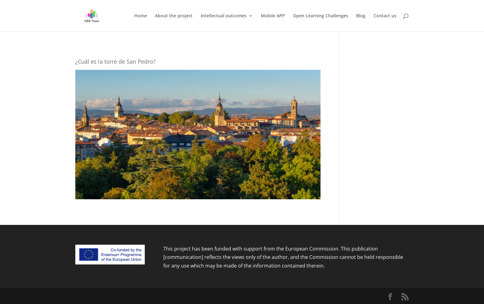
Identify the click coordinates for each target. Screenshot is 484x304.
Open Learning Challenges (320, 16)
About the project (174, 16)
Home (140, 16)
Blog (360, 16)
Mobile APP (273, 16)
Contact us (384, 16)
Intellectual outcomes (224, 16)
